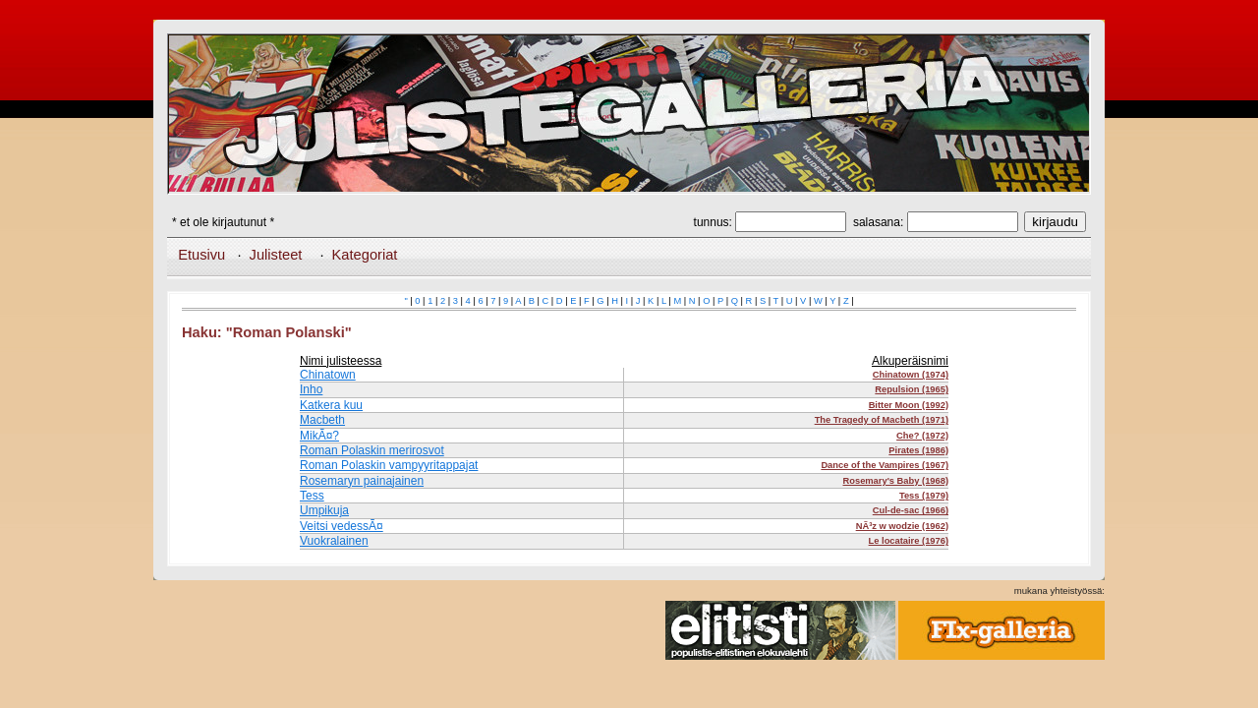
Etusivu (201, 255)
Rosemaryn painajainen (362, 481)
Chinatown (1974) (910, 375)
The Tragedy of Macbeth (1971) (881, 420)
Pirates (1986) (918, 450)
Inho (311, 389)
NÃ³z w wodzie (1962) (902, 526)
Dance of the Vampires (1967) (884, 465)
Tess (312, 495)
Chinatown (328, 375)
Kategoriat (365, 255)
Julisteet (276, 255)
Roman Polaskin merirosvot (372, 450)
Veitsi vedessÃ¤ (341, 526)
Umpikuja (324, 510)
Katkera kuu (331, 405)
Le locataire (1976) (908, 541)
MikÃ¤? (319, 435)
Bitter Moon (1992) (908, 405)
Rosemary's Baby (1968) (895, 481)
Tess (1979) (923, 496)
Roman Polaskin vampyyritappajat (389, 465)
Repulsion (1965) (911, 389)
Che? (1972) (922, 436)
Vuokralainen (334, 541)
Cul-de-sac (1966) (910, 510)
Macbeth (322, 420)
